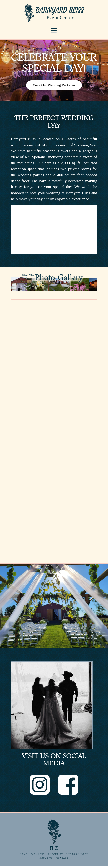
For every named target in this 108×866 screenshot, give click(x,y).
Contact (62, 858)
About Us (46, 858)
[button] (54, 30)
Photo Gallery (77, 854)
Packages (38, 854)
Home (23, 854)
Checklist (55, 854)
